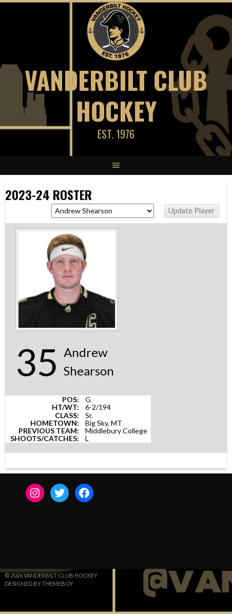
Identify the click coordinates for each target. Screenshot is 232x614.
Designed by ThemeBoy (39, 583)
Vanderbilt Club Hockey (116, 95)
